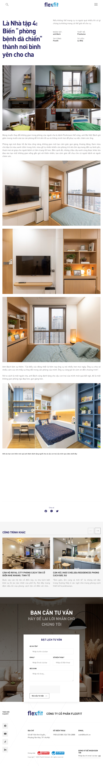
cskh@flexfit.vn (84, 734)
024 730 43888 (69, 734)
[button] (98, 531)
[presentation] (45, 689)
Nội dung (33, 668)
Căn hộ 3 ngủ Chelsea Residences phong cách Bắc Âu (76, 574)
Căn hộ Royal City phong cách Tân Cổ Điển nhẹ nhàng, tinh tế (23, 574)
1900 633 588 (58, 734)
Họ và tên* (34, 646)
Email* (32, 657)
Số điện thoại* (58, 657)
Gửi (99, 756)
